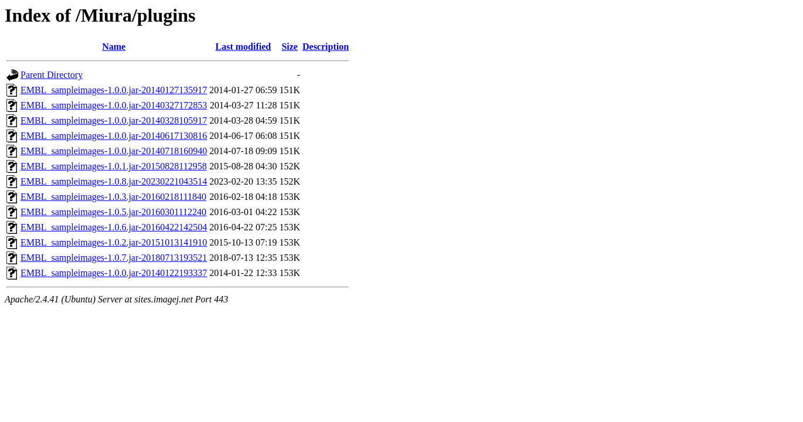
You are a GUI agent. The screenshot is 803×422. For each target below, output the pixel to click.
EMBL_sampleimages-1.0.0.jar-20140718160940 (114, 151)
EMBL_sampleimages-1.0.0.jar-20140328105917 (114, 120)
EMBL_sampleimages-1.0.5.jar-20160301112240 (113, 212)
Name (113, 47)
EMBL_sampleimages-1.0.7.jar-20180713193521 (114, 258)
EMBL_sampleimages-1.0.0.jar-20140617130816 (114, 136)
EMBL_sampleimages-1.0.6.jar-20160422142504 (114, 227)
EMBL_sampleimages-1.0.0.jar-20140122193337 (114, 273)
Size (289, 47)
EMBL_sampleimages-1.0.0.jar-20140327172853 (114, 105)
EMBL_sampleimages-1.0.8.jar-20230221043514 (114, 181)
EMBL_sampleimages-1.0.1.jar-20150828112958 (114, 166)
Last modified (243, 47)
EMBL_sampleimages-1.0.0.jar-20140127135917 (114, 90)
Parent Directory (52, 75)
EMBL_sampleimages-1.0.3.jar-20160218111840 (113, 197)
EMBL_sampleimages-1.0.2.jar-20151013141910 (114, 242)
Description (325, 47)
